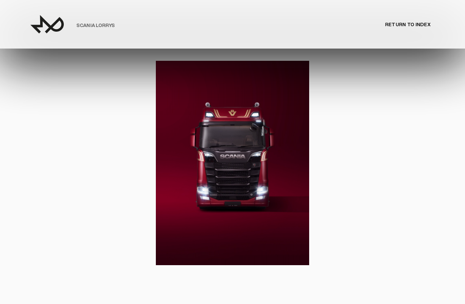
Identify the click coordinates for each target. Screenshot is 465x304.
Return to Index (407, 24)
